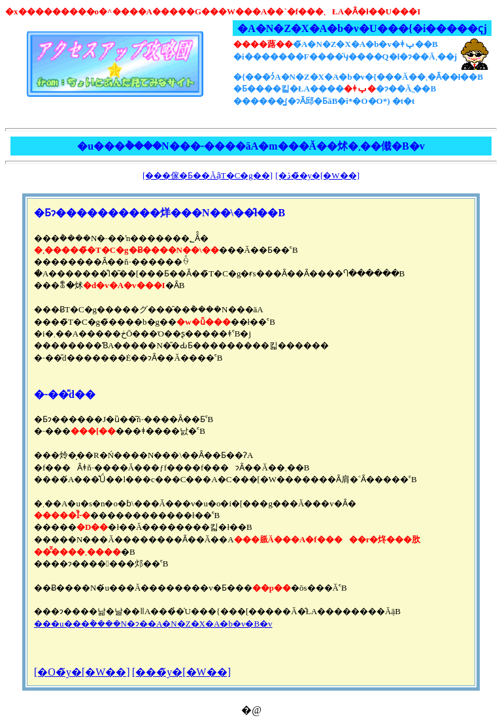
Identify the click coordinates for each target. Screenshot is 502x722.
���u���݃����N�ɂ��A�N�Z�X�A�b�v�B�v (153, 624)
